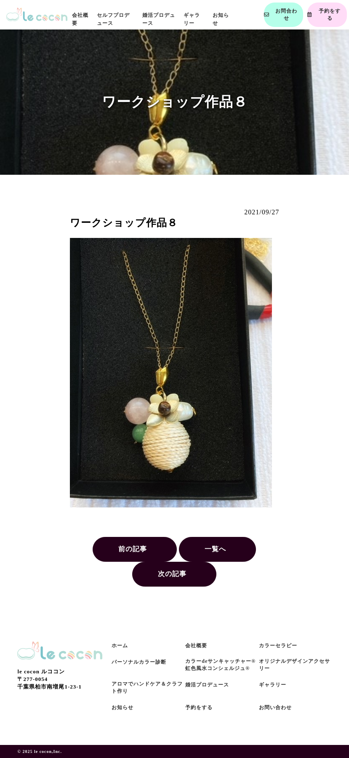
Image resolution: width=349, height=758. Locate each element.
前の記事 (132, 548)
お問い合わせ (275, 707)
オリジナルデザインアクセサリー (294, 664)
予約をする (199, 707)
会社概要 (196, 646)
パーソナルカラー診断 (139, 662)
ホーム (120, 646)
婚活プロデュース (207, 685)
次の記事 (172, 573)
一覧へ (215, 548)
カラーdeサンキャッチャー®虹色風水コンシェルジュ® (220, 664)
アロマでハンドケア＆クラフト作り (147, 687)
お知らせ (122, 707)
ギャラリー (272, 685)
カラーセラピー (278, 646)
